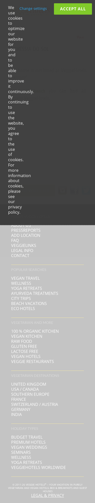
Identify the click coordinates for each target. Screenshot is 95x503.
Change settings (33, 8)
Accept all (73, 9)
